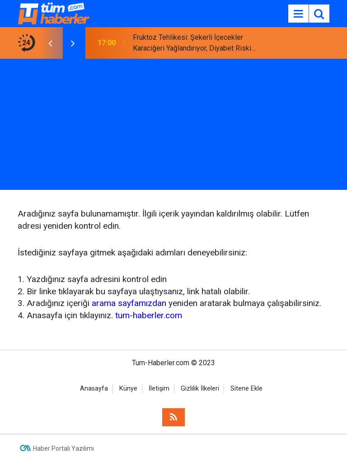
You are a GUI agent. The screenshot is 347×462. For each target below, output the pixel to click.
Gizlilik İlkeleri (200, 388)
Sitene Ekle (246, 388)
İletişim (159, 388)
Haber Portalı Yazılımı (63, 448)
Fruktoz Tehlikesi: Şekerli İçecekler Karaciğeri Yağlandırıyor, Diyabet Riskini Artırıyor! (195, 43)
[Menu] (298, 14)
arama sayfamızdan (129, 303)
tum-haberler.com (148, 315)
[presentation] (50, 43)
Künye (128, 388)
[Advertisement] (173, 126)
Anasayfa (94, 388)
